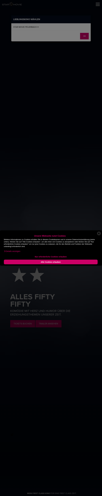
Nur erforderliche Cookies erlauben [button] (51, 257)
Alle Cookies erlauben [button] (51, 262)
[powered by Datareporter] (99, 235)
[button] (12, 251)
